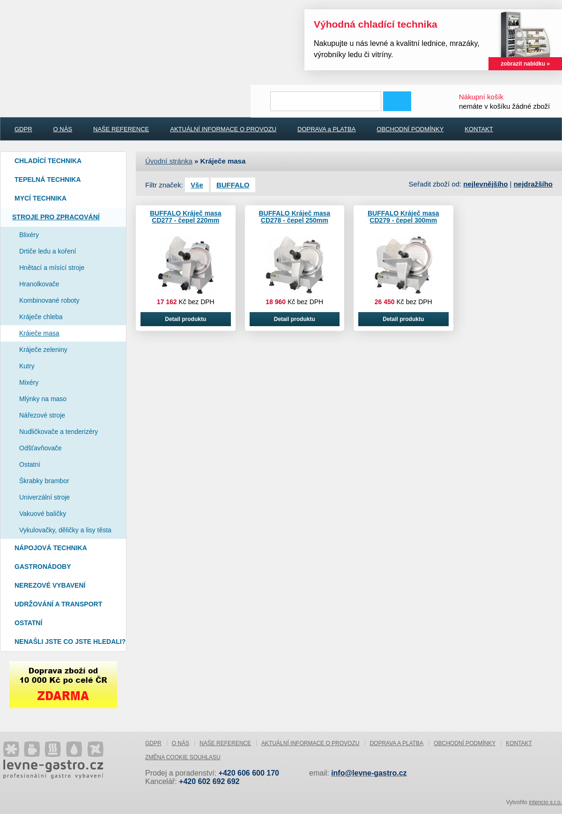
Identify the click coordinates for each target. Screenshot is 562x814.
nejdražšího (533, 184)
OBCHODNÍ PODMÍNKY (410, 129)
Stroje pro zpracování (56, 217)
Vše (197, 185)
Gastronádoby (43, 566)
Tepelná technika (48, 179)
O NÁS (62, 129)
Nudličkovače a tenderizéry (58, 431)
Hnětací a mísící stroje (51, 267)
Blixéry (29, 235)
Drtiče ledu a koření (47, 251)
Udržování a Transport (58, 604)
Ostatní (29, 464)
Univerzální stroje (44, 497)
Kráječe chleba (41, 317)
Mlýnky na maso (43, 399)
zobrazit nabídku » (525, 63)
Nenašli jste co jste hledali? (70, 641)
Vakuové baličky (42, 513)
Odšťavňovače (40, 448)
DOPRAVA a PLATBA (326, 129)
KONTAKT (479, 129)
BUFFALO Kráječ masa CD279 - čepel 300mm (403, 216)
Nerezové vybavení (50, 585)
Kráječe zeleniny (43, 349)
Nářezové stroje (42, 415)
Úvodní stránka (168, 161)
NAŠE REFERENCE (121, 129)
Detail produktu (185, 319)
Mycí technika (41, 198)
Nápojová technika (51, 548)
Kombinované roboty (49, 300)
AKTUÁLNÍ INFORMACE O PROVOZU (223, 129)
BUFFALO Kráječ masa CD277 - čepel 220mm (186, 216)
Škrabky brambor (44, 481)
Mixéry (28, 382)
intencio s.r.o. (545, 802)
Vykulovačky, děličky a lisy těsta (65, 530)
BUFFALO (233, 185)
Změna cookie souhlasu (183, 757)
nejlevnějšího (485, 184)
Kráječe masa (39, 333)
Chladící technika (48, 160)
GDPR (23, 129)
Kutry (27, 366)
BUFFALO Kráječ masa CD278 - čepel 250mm (295, 216)
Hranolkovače (39, 284)
